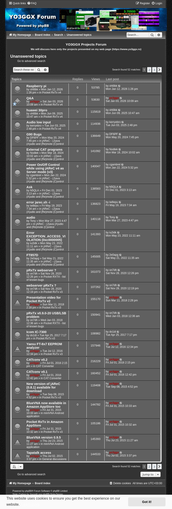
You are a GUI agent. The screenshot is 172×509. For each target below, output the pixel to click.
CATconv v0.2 (36, 359)
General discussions (54, 459)
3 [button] (154, 70)
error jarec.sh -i (38, 202)
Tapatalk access (38, 452)
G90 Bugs (34, 134)
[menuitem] (32, 3)
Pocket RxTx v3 (53, 292)
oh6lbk (34, 89)
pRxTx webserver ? (41, 270)
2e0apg (34, 258)
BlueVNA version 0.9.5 (43, 437)
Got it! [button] (147, 502)
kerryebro (35, 125)
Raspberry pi (36, 86)
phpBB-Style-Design (53, 494)
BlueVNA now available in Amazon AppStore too (46, 404)
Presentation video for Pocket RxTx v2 (43, 299)
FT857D (32, 255)
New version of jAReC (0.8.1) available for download (43, 387)
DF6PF (34, 137)
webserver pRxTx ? (41, 285)
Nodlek (34, 152)
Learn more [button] (30, 504)
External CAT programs (44, 149)
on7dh (34, 273)
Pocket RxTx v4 (51, 92)
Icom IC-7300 (36, 332)
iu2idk (33, 243)
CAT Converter (45, 366)
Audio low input (38, 122)
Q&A (30, 98)
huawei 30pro (36, 110)
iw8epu (34, 205)
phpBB (28, 491)
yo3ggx (34, 101)
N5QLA (34, 190)
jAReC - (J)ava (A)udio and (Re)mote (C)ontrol (45, 142)
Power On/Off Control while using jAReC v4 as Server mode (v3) (45, 168)
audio (30, 217)
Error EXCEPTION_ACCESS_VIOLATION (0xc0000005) (45, 236)
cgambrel (35, 175)
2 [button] (149, 70)
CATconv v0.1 (36, 372)
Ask (29, 187)
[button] (159, 69)
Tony (33, 220)
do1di (33, 335)
